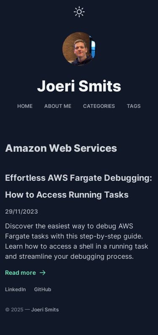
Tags (134, 106)
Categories (99, 106)
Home (24, 106)
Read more (25, 272)
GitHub (42, 289)
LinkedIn (15, 289)
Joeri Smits (45, 309)
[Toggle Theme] (79, 12)
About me (57, 106)
